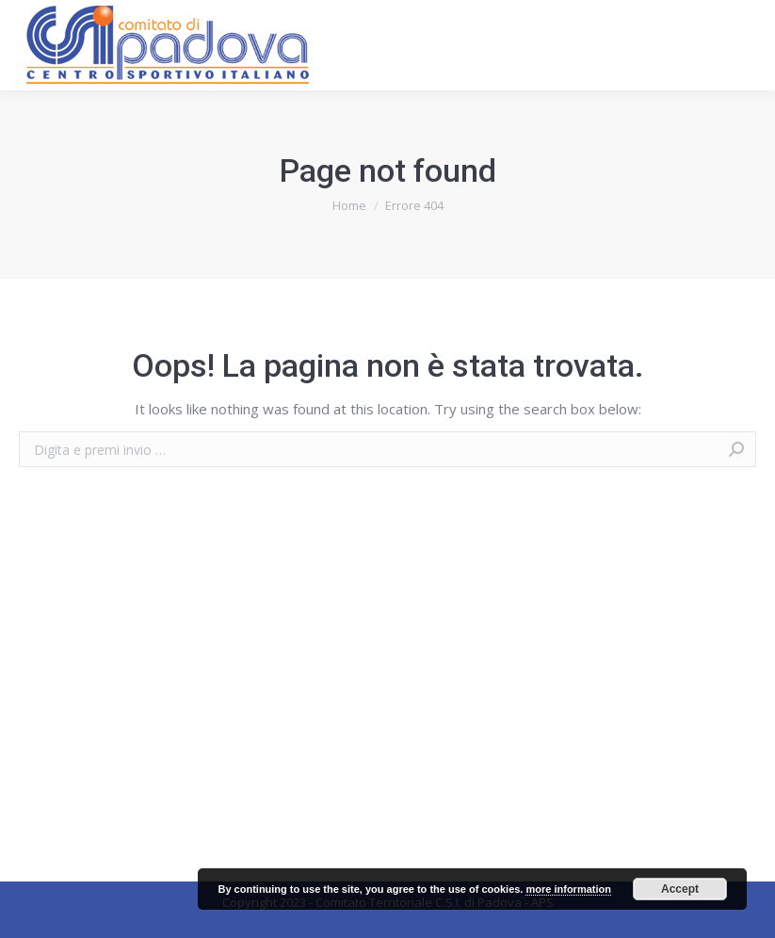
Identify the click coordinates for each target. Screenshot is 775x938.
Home (349, 205)
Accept (680, 889)
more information (567, 889)
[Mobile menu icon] (745, 45)
